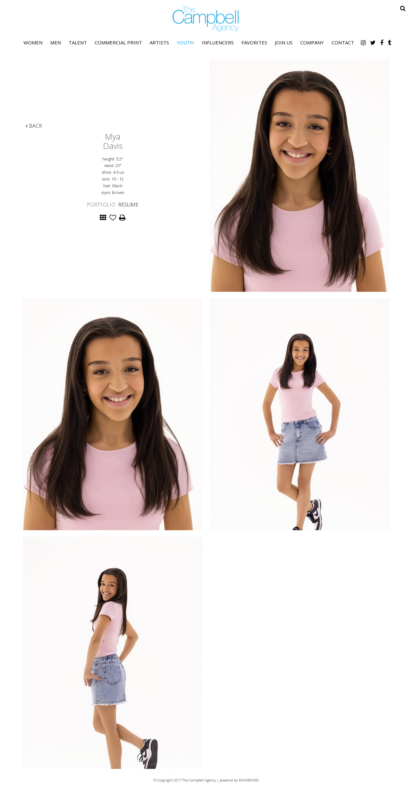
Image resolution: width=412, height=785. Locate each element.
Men (55, 42)
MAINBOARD (248, 780)
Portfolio (101, 204)
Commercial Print (118, 42)
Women (32, 42)
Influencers (218, 42)
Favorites (254, 42)
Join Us (284, 42)
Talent (78, 42)
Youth (185, 42)
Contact (343, 42)
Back (34, 125)
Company (312, 42)
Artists (159, 42)
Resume (128, 204)
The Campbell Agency (206, 19)
